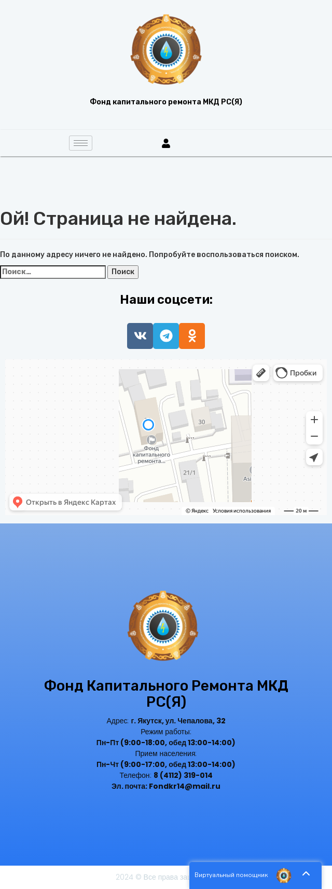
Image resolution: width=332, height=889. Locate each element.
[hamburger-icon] (80, 143)
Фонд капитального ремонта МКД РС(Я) (166, 693)
